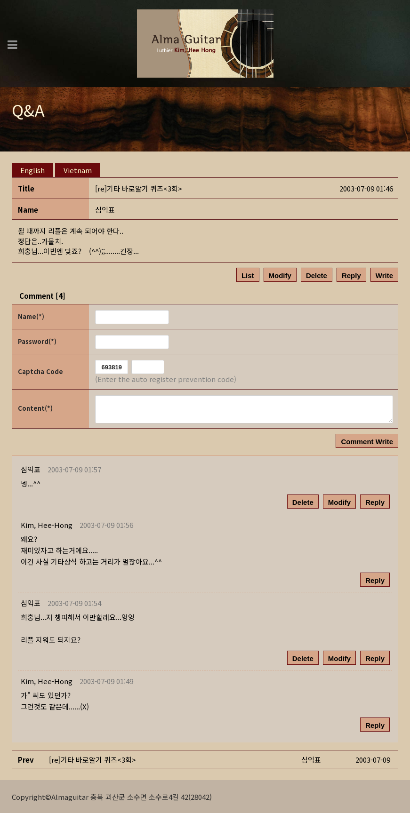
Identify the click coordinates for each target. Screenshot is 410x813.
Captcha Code (40, 371)
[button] (46, 524)
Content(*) (35, 407)
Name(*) (31, 315)
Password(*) (37, 340)
